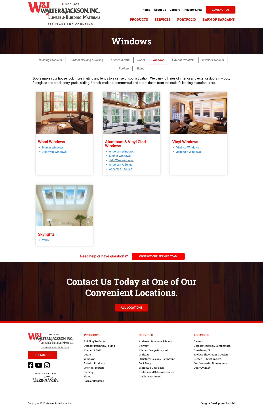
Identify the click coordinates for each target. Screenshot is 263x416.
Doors (141, 60)
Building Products (50, 60)
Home (146, 10)
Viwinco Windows (187, 147)
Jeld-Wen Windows (54, 152)
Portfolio (186, 19)
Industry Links (193, 10)
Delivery (143, 345)
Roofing (124, 68)
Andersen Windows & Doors (155, 341)
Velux (45, 240)
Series (127, 169)
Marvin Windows (53, 147)
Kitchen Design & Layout (153, 350)
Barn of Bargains (219, 19)
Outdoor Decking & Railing (86, 60)
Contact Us (221, 10)
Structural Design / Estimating (157, 359)
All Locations (131, 307)
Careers (175, 10)
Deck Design (146, 363)
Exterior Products (183, 60)
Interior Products (213, 60)
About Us (160, 10)
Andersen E (116, 169)
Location (201, 335)
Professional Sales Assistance (156, 372)
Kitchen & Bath (120, 60)
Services (163, 19)
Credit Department (150, 376)
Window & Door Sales (151, 367)
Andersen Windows (121, 151)
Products (139, 19)
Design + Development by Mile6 (218, 403)
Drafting (144, 354)
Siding (140, 68)
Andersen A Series (120, 164)
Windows (158, 60)
